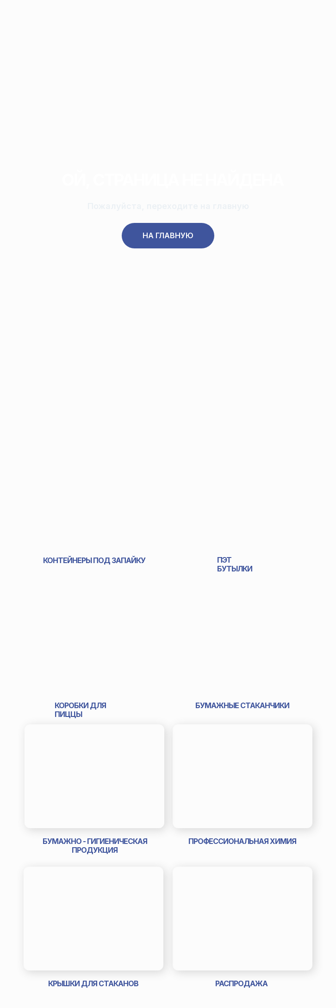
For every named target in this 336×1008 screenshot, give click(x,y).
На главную (168, 235)
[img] (94, 498)
